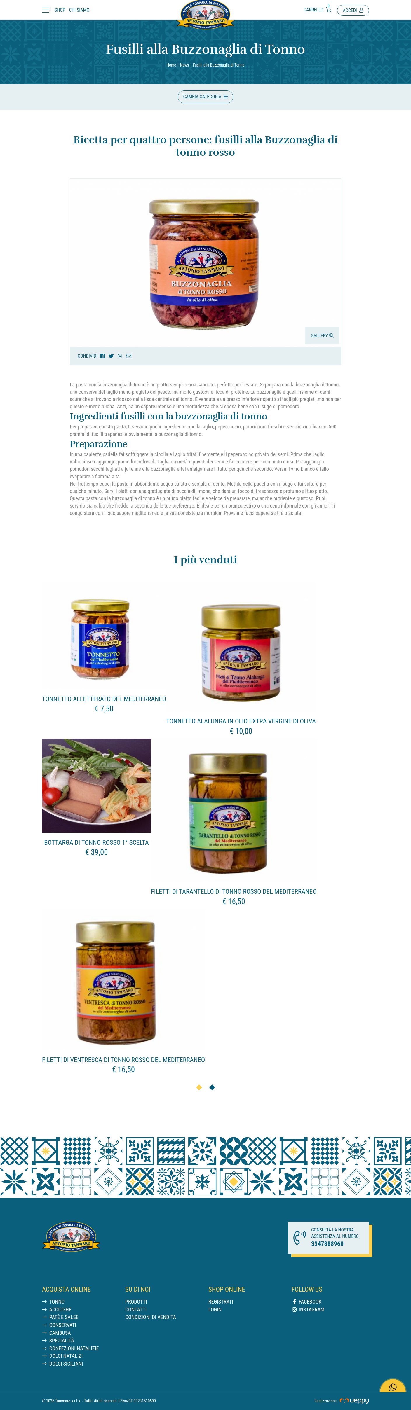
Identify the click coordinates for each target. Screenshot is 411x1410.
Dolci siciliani (62, 1364)
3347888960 (327, 1244)
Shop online (226, 1289)
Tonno (53, 1302)
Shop (60, 10)
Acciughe (57, 1309)
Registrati (220, 1302)
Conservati (59, 1325)
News (184, 65)
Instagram (308, 1309)
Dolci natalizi (62, 1356)
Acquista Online (66, 1289)
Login (215, 1309)
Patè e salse (60, 1317)
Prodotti (136, 1302)
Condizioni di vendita (150, 1317)
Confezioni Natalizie (70, 1348)
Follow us (307, 1289)
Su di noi (137, 1289)
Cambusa (56, 1333)
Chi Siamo (79, 10)
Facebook (306, 1302)
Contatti (136, 1309)
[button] (206, 96)
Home (171, 65)
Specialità (58, 1340)
